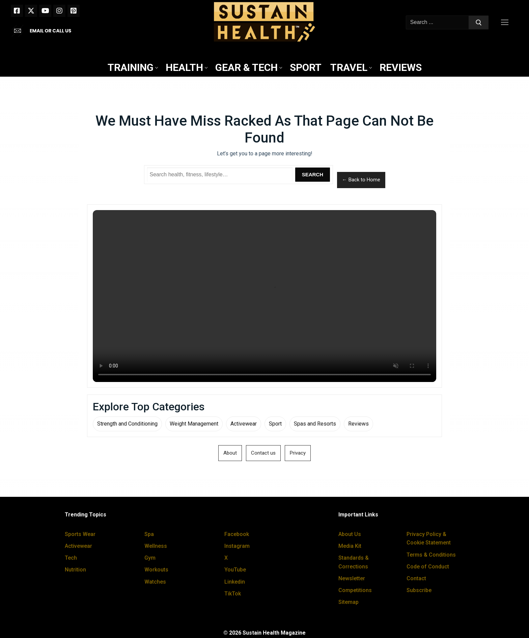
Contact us (263, 453)
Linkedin (234, 582)
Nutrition (75, 569)
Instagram (237, 546)
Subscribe (419, 590)
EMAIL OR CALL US (50, 30)
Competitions (355, 590)
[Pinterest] (73, 11)
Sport (275, 423)
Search (312, 174)
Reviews (358, 423)
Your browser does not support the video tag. (264, 296)
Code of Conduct (428, 566)
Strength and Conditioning (127, 423)
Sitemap (348, 602)
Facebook (236, 534)
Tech (71, 558)
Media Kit (349, 546)
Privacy (298, 453)
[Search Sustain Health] (220, 175)
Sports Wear (80, 534)
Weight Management (194, 423)
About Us (349, 534)
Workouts (156, 569)
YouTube (235, 569)
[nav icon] (506, 23)
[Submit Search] (479, 23)
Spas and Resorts (315, 423)
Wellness (155, 546)
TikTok (232, 593)
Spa (149, 534)
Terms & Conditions (431, 555)
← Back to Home (361, 180)
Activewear (243, 423)
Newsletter (351, 578)
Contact (416, 578)
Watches (155, 582)
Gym (150, 558)
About (230, 453)
